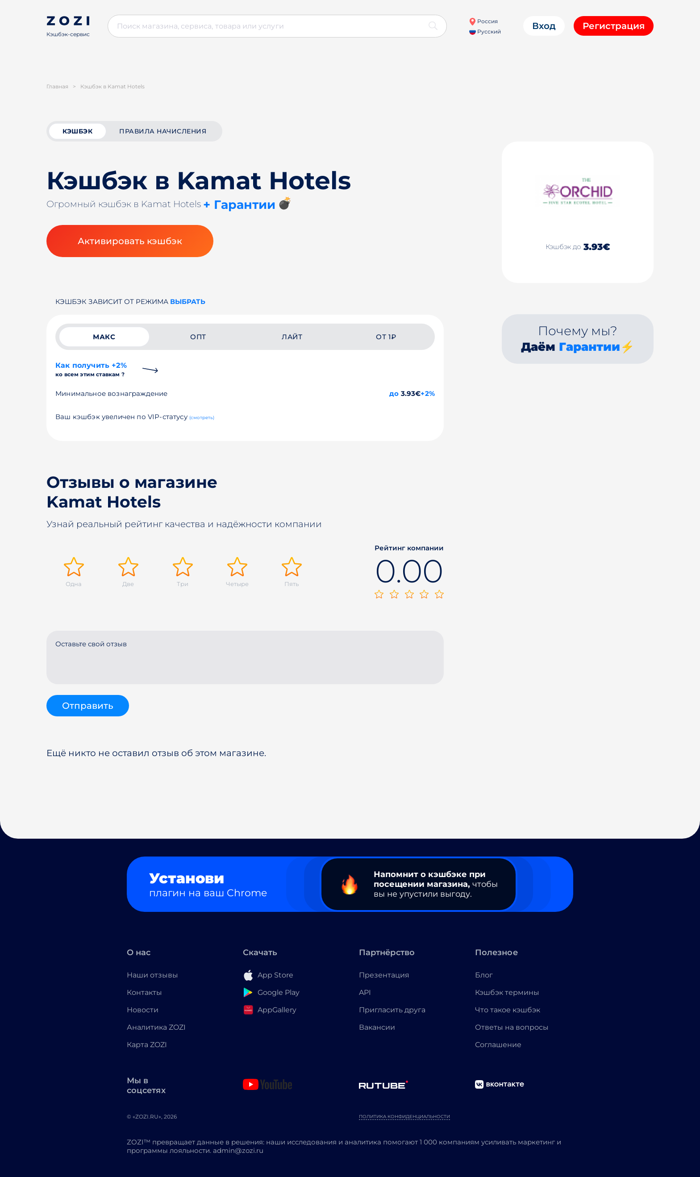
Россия (483, 21)
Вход (544, 26)
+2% (428, 393)
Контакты (144, 992)
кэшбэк (77, 131)
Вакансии (377, 1027)
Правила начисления (162, 131)
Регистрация (614, 26)
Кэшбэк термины (507, 992)
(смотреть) (202, 417)
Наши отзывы (152, 975)
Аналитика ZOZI (156, 1027)
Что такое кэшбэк (507, 1010)
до (394, 393)
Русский (485, 31)
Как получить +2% (91, 369)
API (365, 992)
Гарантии (589, 347)
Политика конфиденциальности (404, 1116)
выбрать (187, 301)
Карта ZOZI (147, 1044)
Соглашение (498, 1044)
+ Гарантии (239, 204)
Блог (484, 975)
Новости (142, 1010)
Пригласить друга (392, 1010)
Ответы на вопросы (512, 1027)
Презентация (384, 975)
